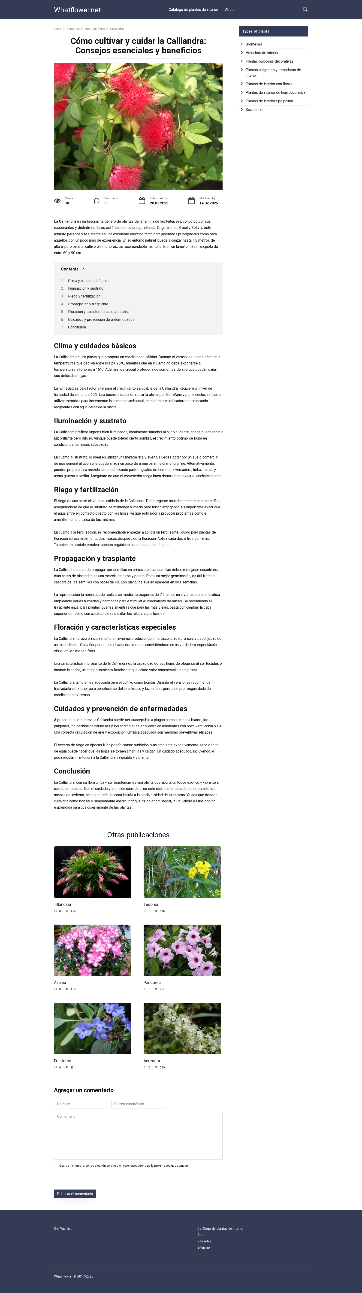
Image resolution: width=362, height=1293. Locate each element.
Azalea (60, 982)
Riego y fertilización (84, 296)
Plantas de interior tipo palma (269, 101)
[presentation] (85, 1180)
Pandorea (152, 982)
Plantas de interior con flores (269, 84)
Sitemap (203, 1248)
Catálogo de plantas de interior (193, 9)
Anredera (152, 1061)
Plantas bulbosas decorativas (270, 61)
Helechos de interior (262, 53)
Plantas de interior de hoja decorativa (275, 92)
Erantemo (62, 1061)
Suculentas (254, 109)
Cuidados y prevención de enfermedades (101, 319)
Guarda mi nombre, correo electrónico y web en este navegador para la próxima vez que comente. (124, 1166)
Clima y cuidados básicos (88, 281)
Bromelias (254, 44)
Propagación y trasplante (88, 304)
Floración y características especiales (98, 312)
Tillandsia (62, 904)
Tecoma (151, 904)
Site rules (204, 1241)
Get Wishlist (63, 1229)
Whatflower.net (77, 10)
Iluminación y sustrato (85, 288)
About (230, 9)
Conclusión (77, 327)
